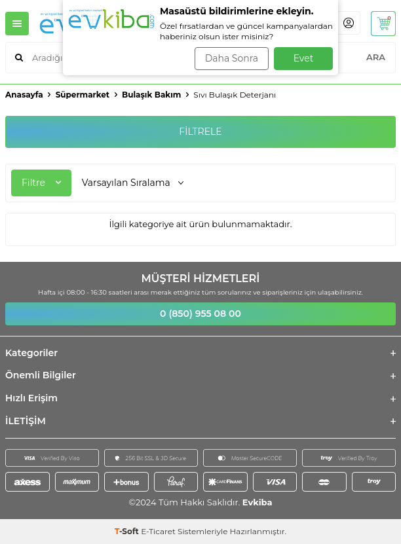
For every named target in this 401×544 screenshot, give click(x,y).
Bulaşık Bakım (151, 95)
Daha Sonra (231, 58)
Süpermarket (82, 95)
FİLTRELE (200, 131)
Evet (304, 58)
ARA (375, 57)
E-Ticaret (158, 531)
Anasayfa (24, 95)
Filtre (41, 183)
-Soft (128, 531)
